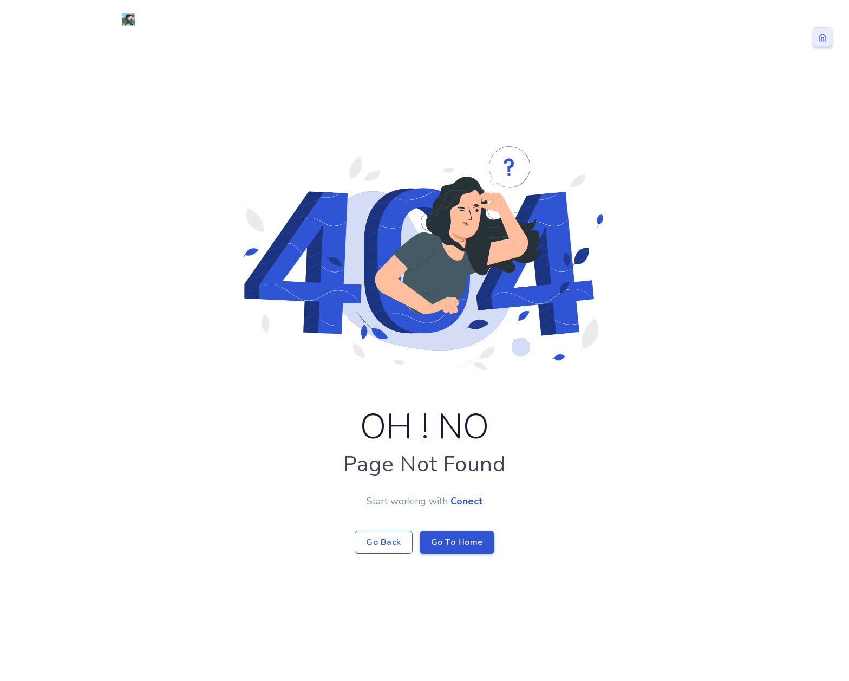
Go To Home (457, 542)
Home (516, 20)
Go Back (383, 542)
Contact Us (687, 20)
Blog (623, 20)
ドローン (570, 20)
